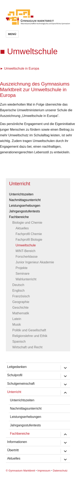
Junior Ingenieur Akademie (35, 262)
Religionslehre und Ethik (29, 336)
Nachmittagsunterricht (25, 200)
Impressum (43, 470)
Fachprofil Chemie (29, 234)
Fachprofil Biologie (29, 239)
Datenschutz (60, 470)
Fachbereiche (19, 217)
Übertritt (13, 450)
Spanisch (19, 341)
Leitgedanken (17, 367)
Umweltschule (26, 245)
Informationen (17, 442)
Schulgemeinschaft (20, 383)
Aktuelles (22, 228)
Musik (16, 324)
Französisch (21, 296)
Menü (12, 34)
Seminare (22, 273)
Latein (16, 319)
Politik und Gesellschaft (29, 330)
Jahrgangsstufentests (24, 211)
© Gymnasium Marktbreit (20, 470)
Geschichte (20, 307)
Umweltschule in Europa (21, 68)
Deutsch (18, 285)
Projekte (22, 268)
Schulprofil (14, 375)
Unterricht (19, 183)
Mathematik (20, 313)
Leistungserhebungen (24, 205)
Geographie (20, 302)
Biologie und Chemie (27, 222)
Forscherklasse (26, 256)
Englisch (18, 290)
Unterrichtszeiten (21, 194)
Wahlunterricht (26, 279)
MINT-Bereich (25, 251)
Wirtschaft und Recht (27, 347)
